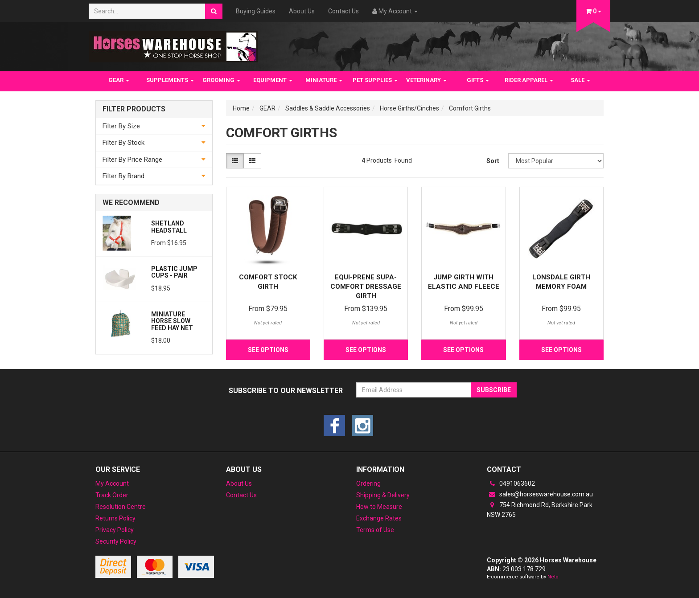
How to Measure (379, 506)
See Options (268, 349)
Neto (553, 577)
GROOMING (221, 80)
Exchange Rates (379, 518)
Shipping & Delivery (383, 495)
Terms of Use (375, 529)
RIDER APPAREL (529, 80)
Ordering (368, 483)
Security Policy (115, 541)
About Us (302, 11)
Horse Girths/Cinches (409, 108)
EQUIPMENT (272, 80)
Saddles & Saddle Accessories (327, 108)
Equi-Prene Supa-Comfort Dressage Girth (365, 286)
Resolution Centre (120, 506)
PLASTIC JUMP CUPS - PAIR (174, 272)
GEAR (118, 80)
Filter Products (134, 109)
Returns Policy (115, 518)
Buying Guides (255, 11)
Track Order (111, 495)
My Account (112, 483)
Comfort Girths (470, 108)
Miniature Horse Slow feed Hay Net (172, 321)
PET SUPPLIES (375, 80)
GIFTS (478, 80)
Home (241, 108)
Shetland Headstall (169, 226)
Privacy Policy (114, 529)
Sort (492, 160)
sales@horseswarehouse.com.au (540, 494)
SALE (580, 80)
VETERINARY (426, 80)
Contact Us (343, 11)
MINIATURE (323, 80)
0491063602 (511, 483)
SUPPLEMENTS (170, 80)
